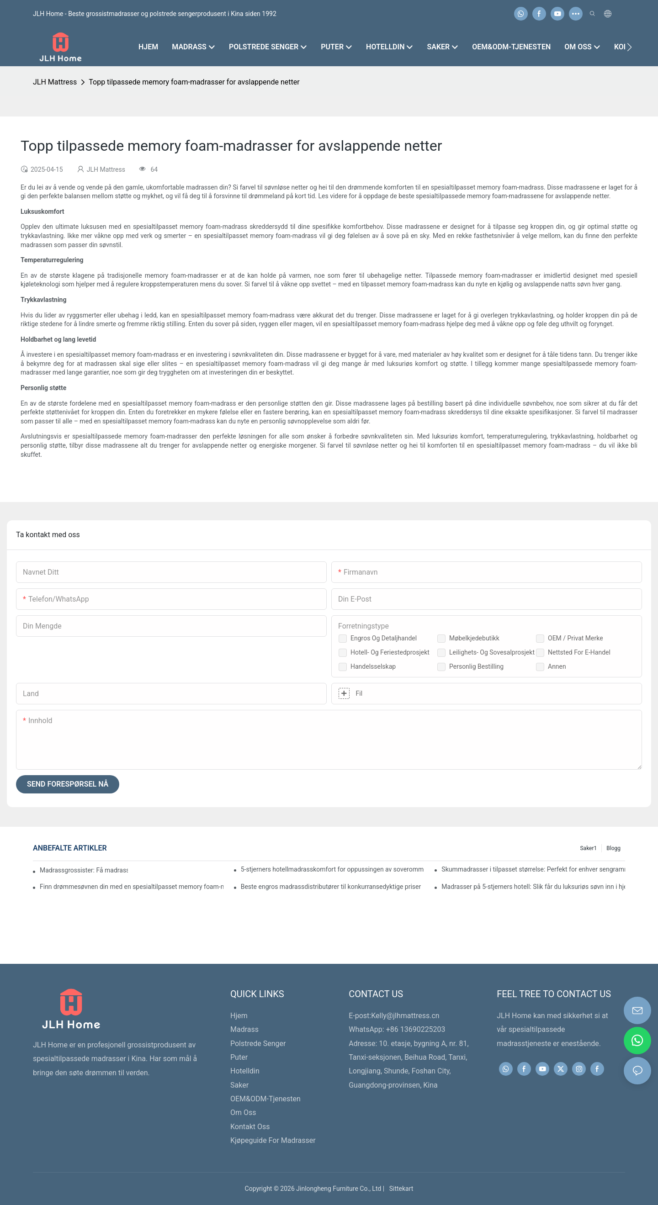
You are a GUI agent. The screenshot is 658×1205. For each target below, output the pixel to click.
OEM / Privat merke (575, 638)
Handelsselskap (373, 666)
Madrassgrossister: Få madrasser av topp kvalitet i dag (84, 870)
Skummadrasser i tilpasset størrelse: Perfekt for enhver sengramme (533, 869)
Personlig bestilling (476, 666)
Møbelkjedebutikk (474, 638)
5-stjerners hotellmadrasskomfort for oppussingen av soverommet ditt (333, 869)
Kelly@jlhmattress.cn (405, 1015)
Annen (557, 666)
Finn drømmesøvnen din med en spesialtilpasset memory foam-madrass (131, 886)
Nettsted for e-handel (579, 652)
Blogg (613, 848)
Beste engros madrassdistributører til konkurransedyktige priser (331, 886)
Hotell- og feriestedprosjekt (390, 652)
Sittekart (400, 1188)
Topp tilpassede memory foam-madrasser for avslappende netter (194, 82)
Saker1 (588, 848)
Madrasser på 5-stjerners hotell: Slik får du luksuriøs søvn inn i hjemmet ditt (533, 886)
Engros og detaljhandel (383, 638)
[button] (629, 47)
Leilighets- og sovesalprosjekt (492, 652)
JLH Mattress (55, 82)
